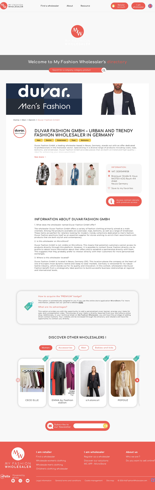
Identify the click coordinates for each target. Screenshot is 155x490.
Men (24, 120)
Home (16, 120)
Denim (32, 120)
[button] (18, 380)
